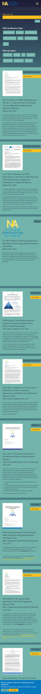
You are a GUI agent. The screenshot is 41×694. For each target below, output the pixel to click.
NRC (23, 55)
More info (33, 686)
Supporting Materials (31, 38)
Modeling (16, 55)
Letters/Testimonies (31, 32)
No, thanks (13, 690)
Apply (37, 21)
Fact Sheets (20, 32)
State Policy (29, 61)
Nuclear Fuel (30, 55)
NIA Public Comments (9, 38)
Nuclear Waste (8, 61)
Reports (20, 38)
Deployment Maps (9, 32)
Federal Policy (7, 55)
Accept (5, 690)
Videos (6, 44)
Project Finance (19, 61)
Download (27, 76)
